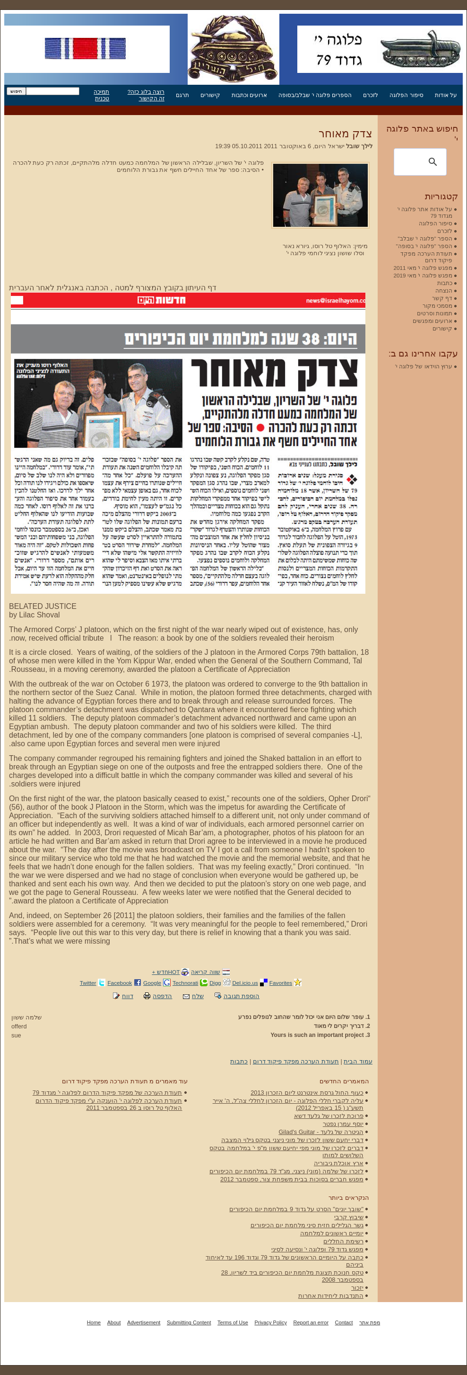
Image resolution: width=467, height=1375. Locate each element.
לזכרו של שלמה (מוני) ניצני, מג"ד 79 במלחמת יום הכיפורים (286, 1171)
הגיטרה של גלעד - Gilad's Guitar (320, 1131)
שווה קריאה (205, 972)
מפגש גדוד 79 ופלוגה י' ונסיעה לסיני (317, 1249)
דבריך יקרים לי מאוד (339, 1026)
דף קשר (442, 298)
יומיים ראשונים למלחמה (331, 1233)
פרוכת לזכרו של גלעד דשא (328, 1115)
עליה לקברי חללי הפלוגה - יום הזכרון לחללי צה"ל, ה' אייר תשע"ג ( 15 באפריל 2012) (288, 1104)
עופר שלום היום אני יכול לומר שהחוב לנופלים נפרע (301, 1017)
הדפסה (162, 996)
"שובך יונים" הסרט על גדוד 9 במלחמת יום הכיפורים (296, 1209)
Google (152, 983)
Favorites (280, 983)
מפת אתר (369, 1322)
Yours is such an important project (316, 1035)
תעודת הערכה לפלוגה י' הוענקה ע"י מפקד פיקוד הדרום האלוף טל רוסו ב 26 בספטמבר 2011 (108, 1104)
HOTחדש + (166, 972)
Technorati (185, 983)
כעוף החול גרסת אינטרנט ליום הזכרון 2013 (307, 1092)
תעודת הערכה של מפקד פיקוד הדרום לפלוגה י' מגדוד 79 (107, 1092)
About (114, 1322)
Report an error (311, 1322)
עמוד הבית (358, 1061)
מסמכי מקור (437, 306)
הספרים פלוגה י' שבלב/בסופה (315, 95)
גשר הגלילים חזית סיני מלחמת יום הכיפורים (307, 1225)
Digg (215, 983)
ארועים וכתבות (249, 95)
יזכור (357, 1287)
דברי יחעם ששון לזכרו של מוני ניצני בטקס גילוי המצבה (292, 1139)
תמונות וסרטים (434, 313)
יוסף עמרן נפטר (343, 1123)
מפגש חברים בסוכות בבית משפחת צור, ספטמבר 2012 (291, 1179)
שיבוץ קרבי (348, 1217)
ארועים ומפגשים (432, 321)
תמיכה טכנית (101, 95)
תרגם (182, 95)
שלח (198, 996)
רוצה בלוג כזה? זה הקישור (146, 95)
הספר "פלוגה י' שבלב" (425, 238)
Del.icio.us (245, 983)
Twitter (88, 983)
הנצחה (443, 290)
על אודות (446, 95)
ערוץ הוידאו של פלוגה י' (423, 366)
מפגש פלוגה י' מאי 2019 (422, 275)
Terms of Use (232, 1322)
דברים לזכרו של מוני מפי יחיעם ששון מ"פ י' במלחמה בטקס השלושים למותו (286, 1151)
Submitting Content (189, 1322)
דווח (127, 996)
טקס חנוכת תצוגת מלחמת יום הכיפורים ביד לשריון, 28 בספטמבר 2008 (292, 1276)
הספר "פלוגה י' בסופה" (424, 246)
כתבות (239, 1061)
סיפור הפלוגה (406, 95)
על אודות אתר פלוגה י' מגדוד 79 (425, 212)
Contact (344, 1322)
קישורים (210, 95)
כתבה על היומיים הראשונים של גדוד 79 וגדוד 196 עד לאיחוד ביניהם (284, 1261)
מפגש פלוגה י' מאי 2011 (422, 268)
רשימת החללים (343, 1241)
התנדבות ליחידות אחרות (330, 1295)
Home (94, 1322)
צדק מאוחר (345, 133)
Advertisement (143, 1322)
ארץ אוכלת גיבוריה (338, 1163)
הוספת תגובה (242, 996)
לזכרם (370, 95)
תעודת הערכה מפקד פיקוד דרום (296, 1061)
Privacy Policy (270, 1322)
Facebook (119, 983)
